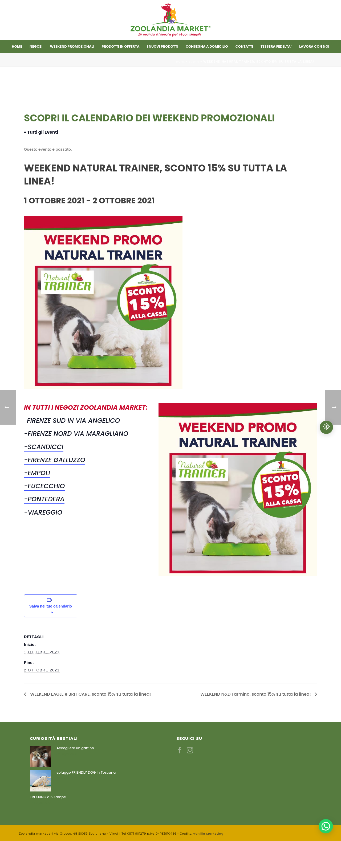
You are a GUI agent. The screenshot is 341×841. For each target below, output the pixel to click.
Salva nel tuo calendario (50, 606)
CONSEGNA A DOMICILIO (207, 46)
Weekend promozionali (72, 46)
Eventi (194, 62)
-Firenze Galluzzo (54, 460)
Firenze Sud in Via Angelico (73, 420)
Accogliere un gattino (75, 748)
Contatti (244, 46)
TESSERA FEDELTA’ (276, 46)
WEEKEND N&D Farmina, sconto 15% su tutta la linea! (256, 694)
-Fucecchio (44, 486)
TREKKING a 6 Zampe (48, 797)
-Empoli (37, 473)
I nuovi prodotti (162, 46)
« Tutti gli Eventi (41, 132)
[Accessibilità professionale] (326, 427)
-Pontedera (44, 499)
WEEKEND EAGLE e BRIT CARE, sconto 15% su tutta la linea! (90, 694)
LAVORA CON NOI (314, 46)
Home (17, 46)
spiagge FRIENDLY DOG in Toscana (86, 772)
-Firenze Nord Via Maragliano (76, 433)
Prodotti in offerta (121, 46)
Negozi (36, 46)
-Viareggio (43, 512)
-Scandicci (43, 446)
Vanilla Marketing (208, 833)
